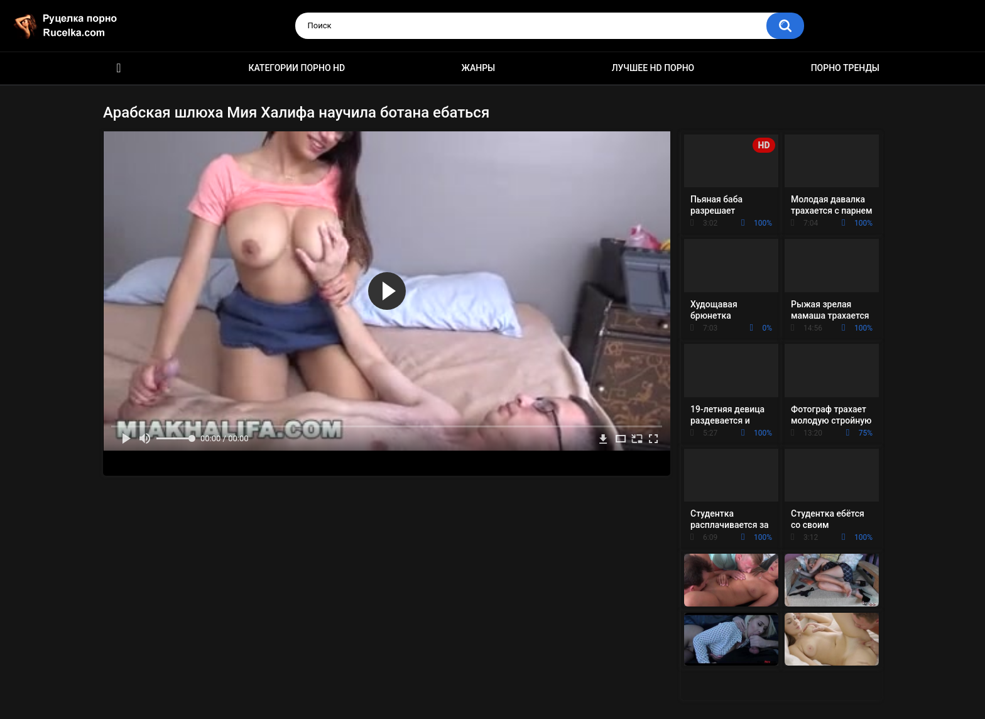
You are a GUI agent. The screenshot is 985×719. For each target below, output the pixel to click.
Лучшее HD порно (653, 68)
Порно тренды (845, 68)
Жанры (479, 68)
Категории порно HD (296, 68)
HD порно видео (118, 68)
